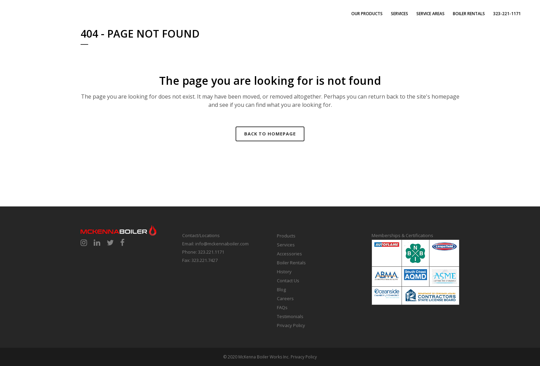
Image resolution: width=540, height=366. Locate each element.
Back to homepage (270, 134)
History (284, 271)
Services (286, 245)
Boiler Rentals (291, 263)
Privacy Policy (291, 325)
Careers (285, 298)
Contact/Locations (201, 235)
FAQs (282, 307)
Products (286, 236)
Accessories (289, 254)
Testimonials (290, 316)
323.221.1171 (211, 252)
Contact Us (288, 280)
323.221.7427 (204, 260)
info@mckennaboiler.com (222, 244)
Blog (281, 289)
